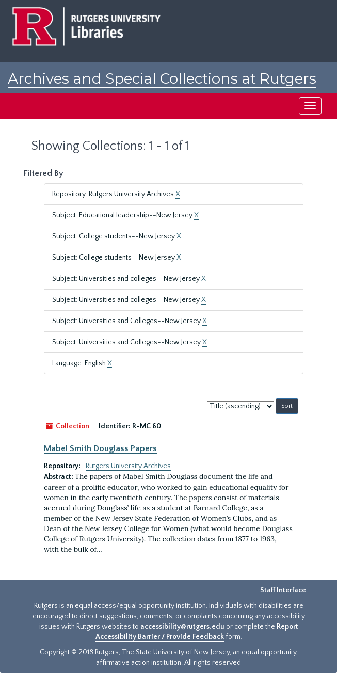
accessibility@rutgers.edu (182, 626)
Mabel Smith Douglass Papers (100, 448)
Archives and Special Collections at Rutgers (162, 78)
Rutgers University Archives (128, 466)
